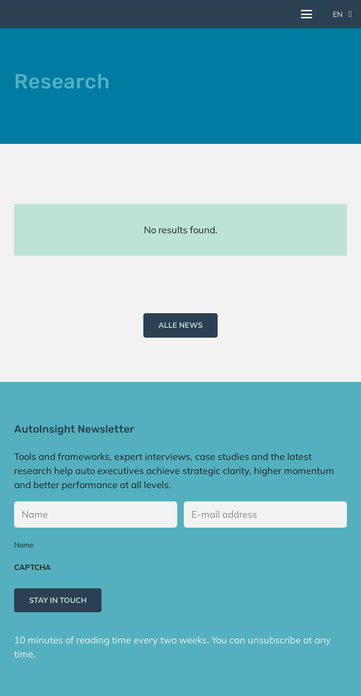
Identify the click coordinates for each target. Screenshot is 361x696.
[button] (306, 14)
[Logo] (16, 14)
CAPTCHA (32, 567)
